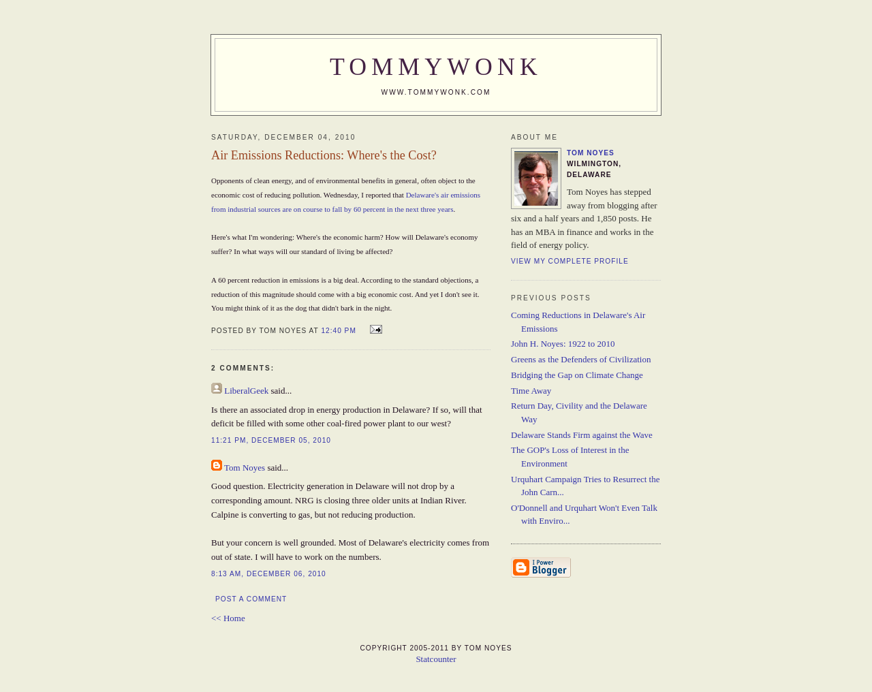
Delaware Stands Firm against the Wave (582, 435)
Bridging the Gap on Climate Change (577, 375)
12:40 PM (338, 330)
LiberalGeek (246, 391)
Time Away (531, 391)
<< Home (228, 618)
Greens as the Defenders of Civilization (581, 359)
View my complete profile (570, 261)
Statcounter (436, 659)
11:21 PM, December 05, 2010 (271, 440)
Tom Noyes (244, 467)
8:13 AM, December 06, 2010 (268, 574)
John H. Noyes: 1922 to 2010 (562, 344)
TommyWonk (436, 66)
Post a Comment (251, 599)
